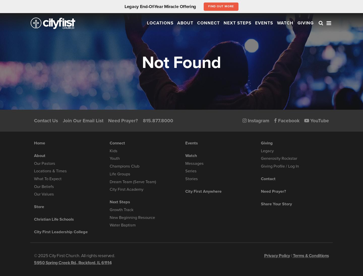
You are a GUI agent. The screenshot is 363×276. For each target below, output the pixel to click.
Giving (305, 23)
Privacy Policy (277, 255)
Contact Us (46, 121)
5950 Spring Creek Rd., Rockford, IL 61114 (72, 262)
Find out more (221, 6)
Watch (285, 23)
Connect (208, 23)
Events (264, 23)
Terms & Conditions (311, 255)
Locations (160, 23)
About (185, 23)
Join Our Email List (83, 121)
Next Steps (237, 23)
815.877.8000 (158, 121)
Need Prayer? (123, 121)
